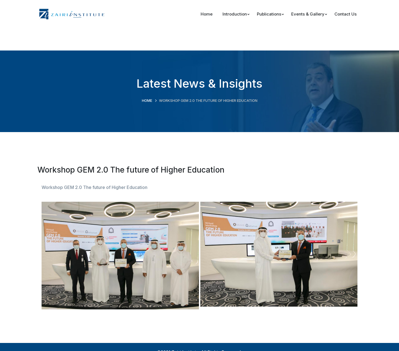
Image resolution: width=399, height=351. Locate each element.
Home (147, 100)
